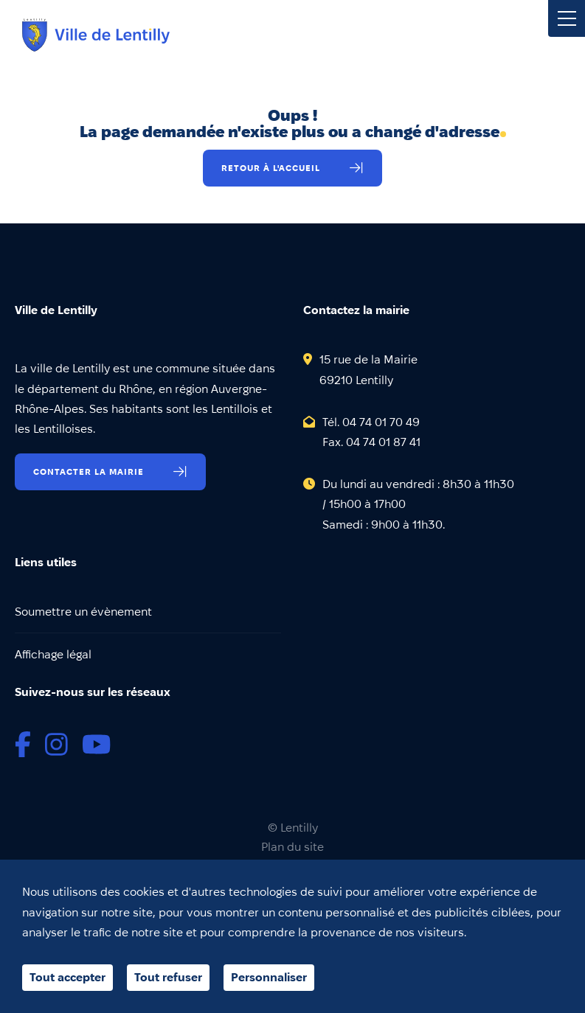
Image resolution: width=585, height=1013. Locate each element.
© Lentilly (293, 828)
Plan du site (292, 847)
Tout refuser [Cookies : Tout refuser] (168, 977)
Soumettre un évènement (83, 611)
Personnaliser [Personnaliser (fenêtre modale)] (269, 977)
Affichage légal (53, 654)
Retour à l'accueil (270, 168)
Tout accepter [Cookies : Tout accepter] (67, 977)
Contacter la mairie (88, 471)
